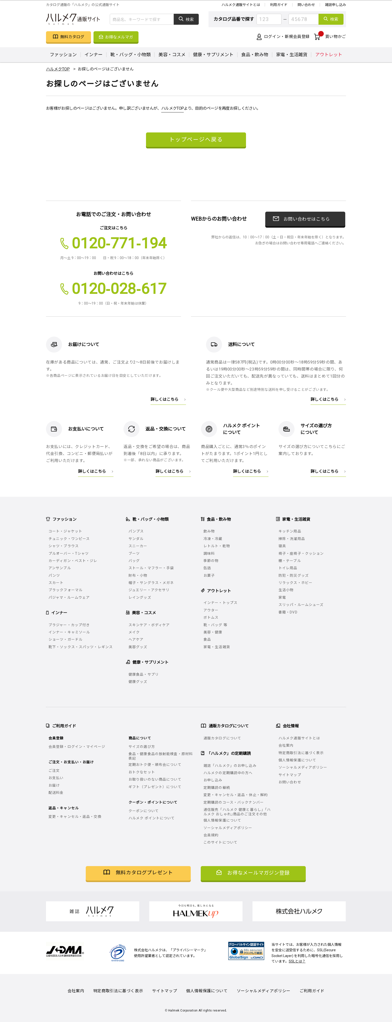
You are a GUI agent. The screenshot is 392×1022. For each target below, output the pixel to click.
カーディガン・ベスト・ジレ (73, 561)
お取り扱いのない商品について (155, 779)
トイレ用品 (288, 568)
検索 (186, 18)
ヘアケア (136, 639)
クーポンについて (143, 811)
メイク (134, 632)
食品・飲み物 (254, 54)
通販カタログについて (222, 738)
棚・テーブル (289, 561)
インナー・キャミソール (69, 632)
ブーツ (134, 553)
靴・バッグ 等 (215, 625)
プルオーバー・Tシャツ (68, 553)
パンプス (136, 531)
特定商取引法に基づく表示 (301, 753)
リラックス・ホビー (295, 583)
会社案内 (286, 745)
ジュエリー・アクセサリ (149, 590)
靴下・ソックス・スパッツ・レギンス (80, 647)
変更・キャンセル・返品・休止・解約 (236, 795)
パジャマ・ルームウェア (69, 597)
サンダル (136, 539)
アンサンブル (59, 568)
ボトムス (211, 617)
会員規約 (211, 835)
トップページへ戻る (196, 139)
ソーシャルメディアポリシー (228, 828)
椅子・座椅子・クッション (301, 553)
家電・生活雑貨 (292, 54)
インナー (93, 54)
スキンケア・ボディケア (149, 625)
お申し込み (213, 780)
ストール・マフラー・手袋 (151, 568)
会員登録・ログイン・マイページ (76, 747)
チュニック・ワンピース (69, 539)
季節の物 (211, 561)
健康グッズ (138, 682)
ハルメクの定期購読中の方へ (228, 773)
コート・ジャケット (65, 531)
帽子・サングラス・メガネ (151, 583)
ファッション (63, 54)
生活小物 (286, 590)
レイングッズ (139, 597)
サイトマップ (289, 775)
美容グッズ (138, 647)
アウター (211, 610)
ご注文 (54, 771)
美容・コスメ (172, 54)
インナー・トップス (221, 603)
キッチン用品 (289, 531)
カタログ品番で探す (234, 19)
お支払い (56, 778)
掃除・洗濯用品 (291, 539)
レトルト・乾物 (217, 546)
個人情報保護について (222, 820)
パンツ (54, 575)
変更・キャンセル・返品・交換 (75, 817)
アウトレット (328, 54)
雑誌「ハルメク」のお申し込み (230, 766)
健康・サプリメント (213, 54)
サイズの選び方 (141, 747)
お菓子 (209, 575)
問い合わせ (306, 5)
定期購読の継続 (217, 788)
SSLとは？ (297, 961)
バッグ (134, 561)
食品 (207, 639)
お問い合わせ (289, 782)
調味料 (209, 553)
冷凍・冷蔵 (213, 539)
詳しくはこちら (164, 399)
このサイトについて (221, 842)
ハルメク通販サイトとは (241, 5)
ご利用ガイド (312, 991)
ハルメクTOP (172, 108)
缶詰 (207, 568)
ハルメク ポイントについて (151, 818)
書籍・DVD (288, 612)
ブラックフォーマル (65, 590)
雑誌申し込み (335, 5)
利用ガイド (279, 5)
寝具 (282, 546)
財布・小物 (138, 575)
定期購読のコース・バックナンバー (234, 802)
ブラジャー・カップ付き (69, 625)
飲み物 (209, 531)
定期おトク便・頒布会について (155, 765)
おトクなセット (141, 772)
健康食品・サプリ (143, 674)
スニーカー (138, 546)
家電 (282, 597)
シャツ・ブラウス (63, 546)
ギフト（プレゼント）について (155, 787)
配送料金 (56, 793)
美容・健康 (213, 632)
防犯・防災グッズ (293, 575)
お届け (54, 785)
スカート (56, 583)
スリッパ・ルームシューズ (301, 605)
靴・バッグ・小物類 (130, 54)
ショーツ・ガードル (65, 639)
